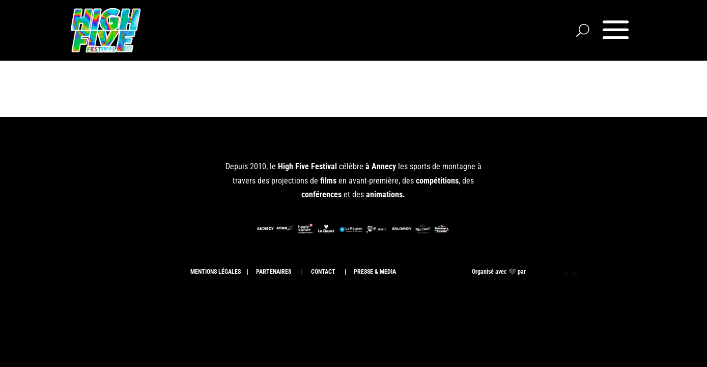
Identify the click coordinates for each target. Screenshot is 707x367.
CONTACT (322, 271)
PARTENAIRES (273, 271)
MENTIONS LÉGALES (215, 271)
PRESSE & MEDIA (376, 271)
